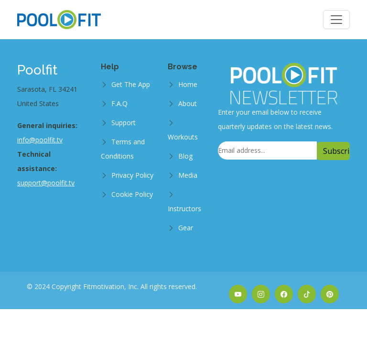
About (187, 103)
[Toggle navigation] (336, 19)
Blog (185, 156)
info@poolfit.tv (40, 139)
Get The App (130, 84)
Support (123, 122)
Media (187, 175)
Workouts (183, 136)
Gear (185, 227)
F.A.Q (119, 103)
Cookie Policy (132, 194)
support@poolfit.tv (46, 182)
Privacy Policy (132, 175)
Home (187, 84)
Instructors (184, 208)
